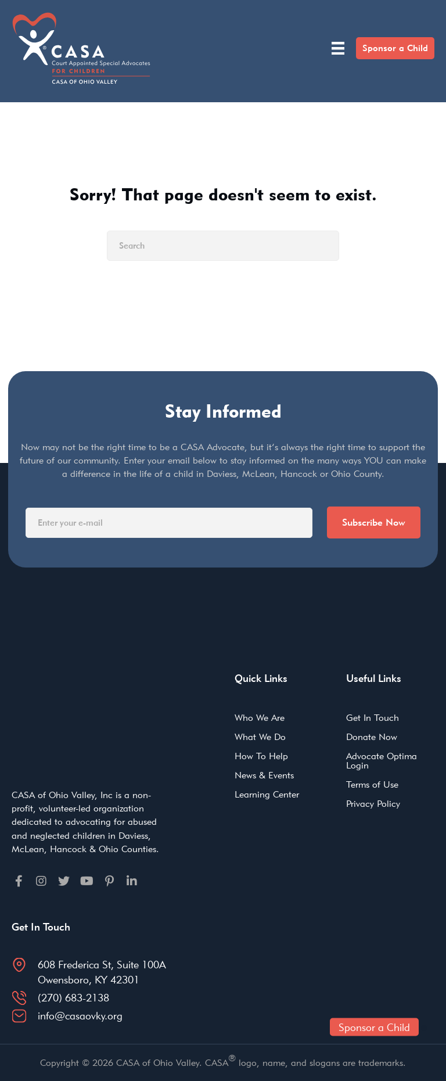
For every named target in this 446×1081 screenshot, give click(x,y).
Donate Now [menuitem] (371, 736)
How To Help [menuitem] (261, 756)
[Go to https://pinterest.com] (109, 881)
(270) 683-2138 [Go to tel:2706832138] (73, 998)
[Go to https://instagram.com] (41, 881)
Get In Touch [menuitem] (372, 717)
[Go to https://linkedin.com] (132, 881)
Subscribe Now (373, 522)
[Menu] (338, 48)
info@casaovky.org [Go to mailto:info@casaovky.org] (80, 1016)
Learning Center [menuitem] (267, 794)
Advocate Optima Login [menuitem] (381, 760)
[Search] (223, 246)
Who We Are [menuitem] (260, 717)
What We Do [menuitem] (260, 736)
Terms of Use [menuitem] (372, 784)
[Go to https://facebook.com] (19, 881)
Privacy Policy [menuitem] (373, 803)
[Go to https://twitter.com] (64, 881)
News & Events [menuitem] (264, 775)
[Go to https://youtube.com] (86, 881)
